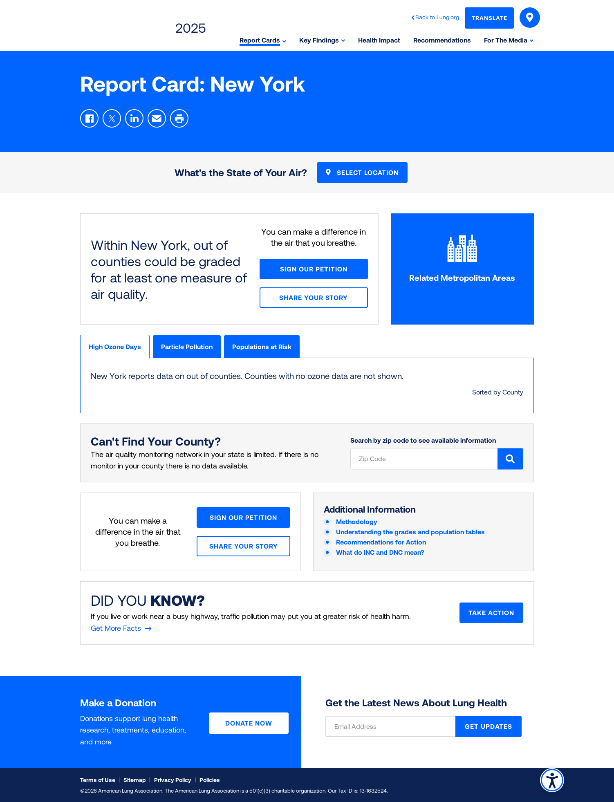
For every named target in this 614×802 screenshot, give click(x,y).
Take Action (491, 612)
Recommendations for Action (381, 542)
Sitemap (134, 779)
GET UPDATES (488, 726)
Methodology (356, 521)
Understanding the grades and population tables (410, 531)
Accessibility (552, 780)
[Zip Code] (429, 458)
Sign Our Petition (313, 269)
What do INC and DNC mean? (380, 552)
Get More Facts (116, 627)
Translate (489, 17)
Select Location (362, 172)
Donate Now (248, 723)
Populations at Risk (261, 346)
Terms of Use (97, 779)
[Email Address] (395, 726)
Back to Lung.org (437, 16)
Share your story (313, 297)
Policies (209, 779)
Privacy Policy (172, 779)
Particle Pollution (187, 346)
